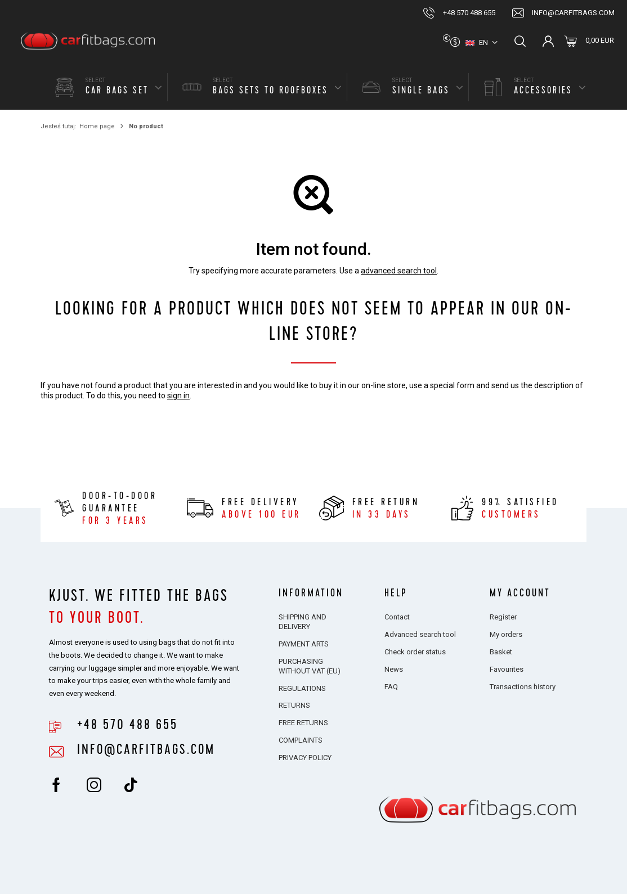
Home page (97, 126)
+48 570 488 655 (469, 12)
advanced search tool (399, 270)
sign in (178, 395)
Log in (548, 41)
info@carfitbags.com (573, 12)
